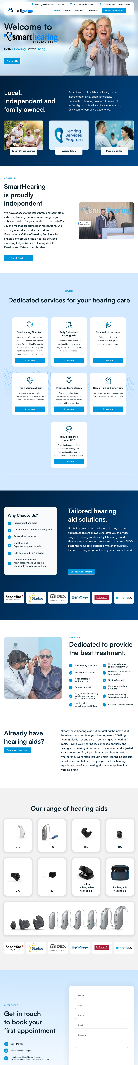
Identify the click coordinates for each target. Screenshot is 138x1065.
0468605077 (124, 4)
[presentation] (95, 1056)
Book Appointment (114, 10)
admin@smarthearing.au (84, 4)
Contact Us (92, 10)
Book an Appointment (81, 571)
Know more (30, 360)
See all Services (18, 258)
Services (79, 10)
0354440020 (110, 4)
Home (57, 10)
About (67, 10)
